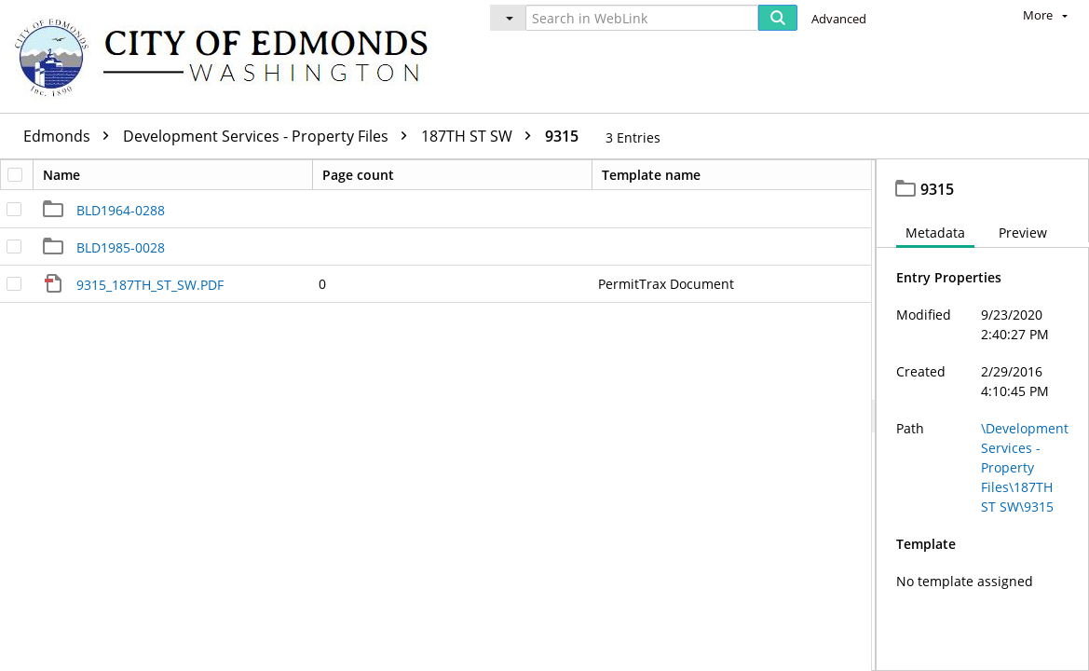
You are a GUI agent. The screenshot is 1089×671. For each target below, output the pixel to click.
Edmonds (70, 136)
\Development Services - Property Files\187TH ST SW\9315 (1025, 467)
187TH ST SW (480, 136)
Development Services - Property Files (269, 136)
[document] (983, 415)
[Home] (230, 56)
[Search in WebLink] (641, 18)
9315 (562, 136)
